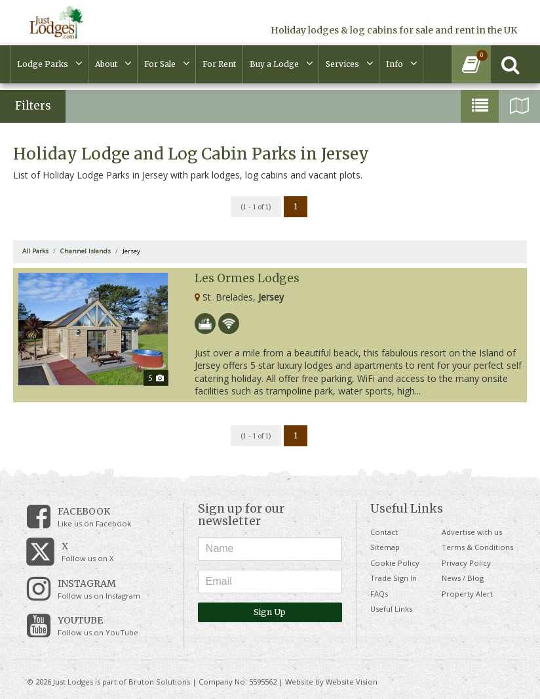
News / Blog (463, 578)
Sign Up (270, 612)
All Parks (35, 251)
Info (394, 64)
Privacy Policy (466, 563)
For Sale (160, 64)
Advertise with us (472, 532)
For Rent (219, 64)
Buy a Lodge (274, 64)
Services (342, 64)
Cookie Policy (394, 563)
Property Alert (467, 594)
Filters (33, 105)
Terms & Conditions (477, 547)
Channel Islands (85, 251)
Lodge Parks (42, 64)
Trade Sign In (393, 578)
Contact (384, 532)
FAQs (379, 594)
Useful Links (391, 609)
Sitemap (385, 547)
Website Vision (351, 682)
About (106, 64)
